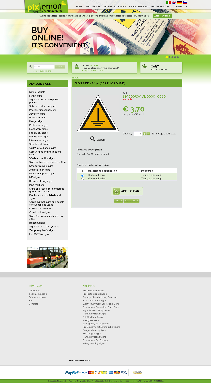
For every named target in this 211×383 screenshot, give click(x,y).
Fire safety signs (38, 132)
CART (155, 66)
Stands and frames (39, 144)
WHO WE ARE (93, 6)
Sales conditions (37, 297)
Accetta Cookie (162, 16)
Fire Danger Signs (92, 333)
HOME (79, 6)
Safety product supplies (42, 106)
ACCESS (94, 65)
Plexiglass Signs (91, 320)
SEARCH (60, 67)
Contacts (33, 304)
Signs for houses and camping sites (46, 217)
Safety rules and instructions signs (45, 153)
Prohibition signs (38, 125)
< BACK (75, 78)
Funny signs (35, 95)
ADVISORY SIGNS (40, 83)
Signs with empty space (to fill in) (47, 162)
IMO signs (34, 177)
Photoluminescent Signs (42, 110)
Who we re (34, 290)
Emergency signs (38, 136)
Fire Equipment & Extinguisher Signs (101, 327)
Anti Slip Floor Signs (93, 317)
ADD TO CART (131, 191)
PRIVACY (139, 381)
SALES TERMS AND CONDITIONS (146, 6)
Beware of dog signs (40, 181)
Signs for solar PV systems (44, 226)
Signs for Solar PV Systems (96, 310)
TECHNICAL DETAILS (115, 6)
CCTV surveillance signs (42, 148)
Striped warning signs (41, 166)
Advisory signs (37, 113)
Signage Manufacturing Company (100, 297)
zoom (98, 140)
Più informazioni (141, 16)
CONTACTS (181, 6)
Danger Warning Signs (94, 330)
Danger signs (36, 121)
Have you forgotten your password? (100, 68)
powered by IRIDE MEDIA (154, 381)
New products (37, 92)
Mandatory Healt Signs (94, 313)
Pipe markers (36, 185)
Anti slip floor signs (39, 169)
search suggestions (42, 71)
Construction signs (39, 212)
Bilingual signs (37, 222)
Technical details (38, 294)
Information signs (38, 140)
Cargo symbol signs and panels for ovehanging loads (46, 203)
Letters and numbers (41, 208)
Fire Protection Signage (95, 294)
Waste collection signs (42, 158)
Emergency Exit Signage (96, 323)
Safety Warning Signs (94, 343)
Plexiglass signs (38, 117)
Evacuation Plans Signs (94, 300)
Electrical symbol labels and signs (45, 197)
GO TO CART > (131, 201)
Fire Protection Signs (93, 290)
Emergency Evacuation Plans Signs (101, 307)
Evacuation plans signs (41, 173)
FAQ (169, 6)
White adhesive (97, 175)
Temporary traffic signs (42, 230)
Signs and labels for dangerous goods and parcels (46, 190)
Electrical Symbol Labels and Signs (101, 304)
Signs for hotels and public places (44, 101)
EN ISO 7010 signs (39, 234)
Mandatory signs (38, 129)
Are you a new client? (93, 70)
